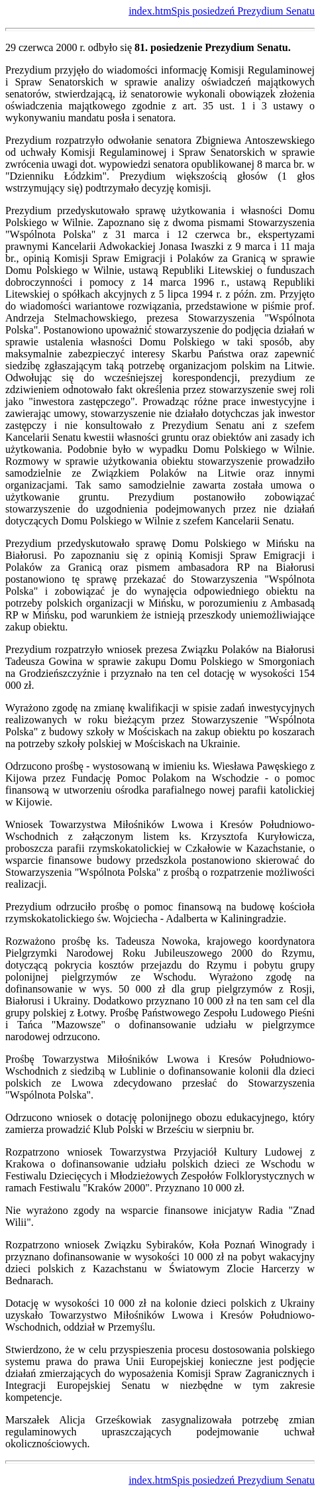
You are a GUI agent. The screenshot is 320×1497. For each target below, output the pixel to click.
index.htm (150, 11)
